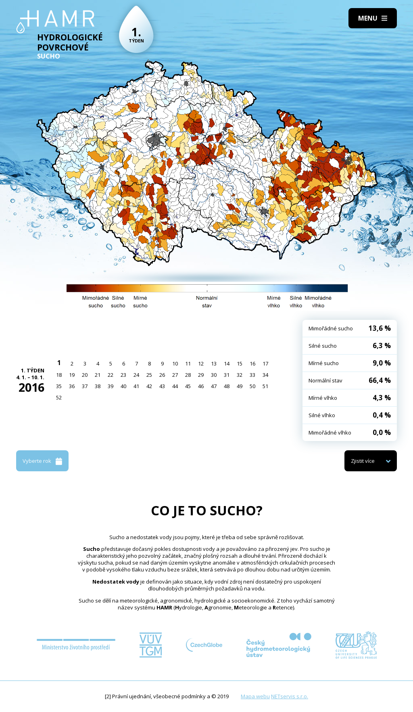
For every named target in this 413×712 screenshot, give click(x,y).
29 (201, 374)
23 (123, 374)
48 (226, 386)
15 (239, 363)
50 (252, 386)
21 (97, 374)
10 (175, 363)
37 (85, 386)
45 (188, 386)
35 (59, 386)
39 (110, 386)
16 (252, 363)
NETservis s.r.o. (289, 696)
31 (226, 374)
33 (252, 374)
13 (214, 363)
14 (226, 363)
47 (214, 386)
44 (175, 386)
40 (123, 386)
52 (59, 397)
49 (239, 386)
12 (201, 363)
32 (239, 374)
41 (136, 386)
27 (175, 374)
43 (162, 386)
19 (72, 374)
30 (214, 374)
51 (265, 386)
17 (265, 363)
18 (59, 374)
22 (110, 374)
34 (265, 374)
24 (136, 374)
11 (188, 363)
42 (149, 386)
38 (97, 386)
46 (201, 386)
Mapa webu (255, 696)
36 (72, 386)
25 (149, 374)
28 (188, 374)
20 (85, 374)
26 (162, 374)
